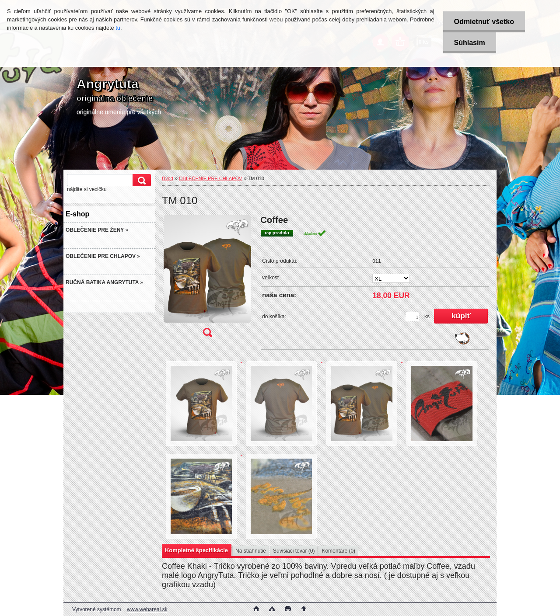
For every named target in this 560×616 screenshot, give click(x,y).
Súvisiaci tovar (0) (294, 551)
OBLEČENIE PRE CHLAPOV (210, 178)
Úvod (167, 178)
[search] (140, 180)
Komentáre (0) (338, 551)
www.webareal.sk (147, 609)
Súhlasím (469, 42)
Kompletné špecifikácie (196, 550)
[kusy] (412, 316)
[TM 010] (207, 279)
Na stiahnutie (250, 551)
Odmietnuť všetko (484, 21)
